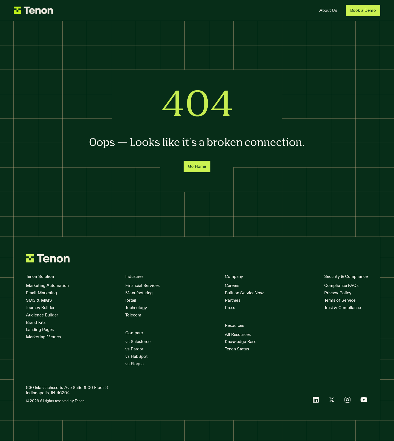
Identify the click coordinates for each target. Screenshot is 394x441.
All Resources (238, 334)
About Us (328, 10)
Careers (232, 285)
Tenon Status (237, 349)
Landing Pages (40, 329)
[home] (33, 10)
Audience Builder (42, 315)
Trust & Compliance (342, 307)
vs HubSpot (136, 356)
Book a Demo (363, 10)
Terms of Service (339, 300)
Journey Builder (40, 307)
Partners (233, 300)
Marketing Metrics (43, 337)
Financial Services (142, 285)
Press (230, 307)
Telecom (133, 315)
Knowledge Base (240, 341)
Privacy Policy (337, 292)
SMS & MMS (39, 300)
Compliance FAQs (341, 285)
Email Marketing (41, 292)
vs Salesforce (137, 341)
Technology (136, 307)
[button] (40, 276)
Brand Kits (35, 322)
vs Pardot (134, 349)
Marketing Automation (47, 285)
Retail (130, 300)
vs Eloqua (134, 363)
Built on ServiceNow (244, 292)
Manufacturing (139, 292)
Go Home (197, 166)
